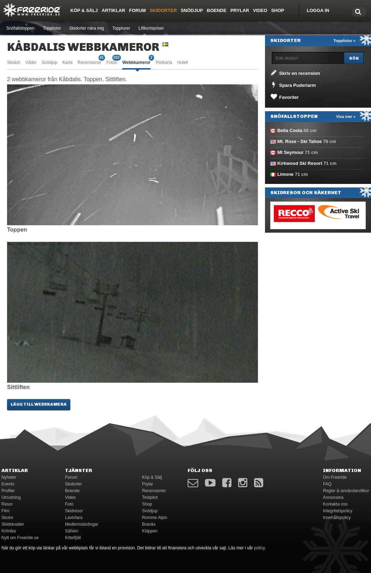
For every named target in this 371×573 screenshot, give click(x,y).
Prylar (239, 10)
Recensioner (89, 62)
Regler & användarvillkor (346, 490)
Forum (137, 10)
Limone (285, 174)
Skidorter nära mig (86, 28)
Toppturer (121, 28)
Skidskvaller (12, 524)
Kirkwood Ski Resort (299, 163)
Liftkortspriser (151, 28)
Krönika (8, 531)
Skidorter (163, 10)
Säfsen (71, 531)
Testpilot (150, 497)
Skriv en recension (295, 73)
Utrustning (11, 497)
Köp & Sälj (84, 10)
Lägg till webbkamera (39, 404)
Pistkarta (163, 62)
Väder (31, 62)
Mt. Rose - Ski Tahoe (299, 141)
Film (5, 510)
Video (260, 10)
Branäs (148, 524)
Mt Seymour (290, 152)
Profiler (8, 490)
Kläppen (150, 531)
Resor (7, 504)
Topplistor (52, 28)
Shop (277, 10)
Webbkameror (136, 62)
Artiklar (113, 10)
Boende (216, 10)
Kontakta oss (335, 504)
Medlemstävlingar (81, 524)
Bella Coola (289, 130)
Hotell (182, 62)
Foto (69, 504)
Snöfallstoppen (20, 28)
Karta (67, 62)
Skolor (7, 517)
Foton (111, 62)
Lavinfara (73, 517)
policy (259, 547)
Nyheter (8, 477)
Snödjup (192, 10)
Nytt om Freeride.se (20, 537)
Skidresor (74, 510)
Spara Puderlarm (293, 85)
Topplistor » (344, 40)
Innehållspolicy (337, 517)
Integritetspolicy (337, 510)
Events (7, 484)
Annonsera (333, 497)
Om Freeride (335, 477)
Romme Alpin (154, 517)
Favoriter (284, 97)
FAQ (327, 484)
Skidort (13, 62)
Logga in (318, 10)
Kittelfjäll (73, 537)
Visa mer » (345, 116)
